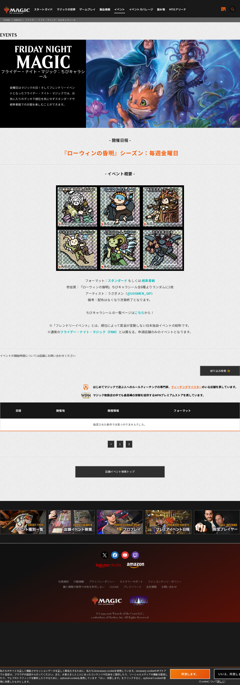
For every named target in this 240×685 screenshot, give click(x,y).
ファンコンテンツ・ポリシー (165, 581)
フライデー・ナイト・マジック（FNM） (89, 331)
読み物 (161, 9)
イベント (119, 9)
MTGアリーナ (177, 9)
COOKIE (114, 587)
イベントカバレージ (141, 9)
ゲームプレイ (87, 9)
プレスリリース (132, 587)
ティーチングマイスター (186, 387)
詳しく (220, 681)
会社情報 (151, 587)
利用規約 (63, 581)
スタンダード (117, 280)
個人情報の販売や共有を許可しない (84, 587)
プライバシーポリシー (102, 581)
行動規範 (79, 581)
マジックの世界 (66, 9)
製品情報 (105, 9)
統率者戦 (148, 280)
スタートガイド (43, 9)
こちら (139, 312)
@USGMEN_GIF (139, 293)
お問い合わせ (169, 587)
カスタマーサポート (131, 581)
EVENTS (17, 19)
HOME (7, 19)
